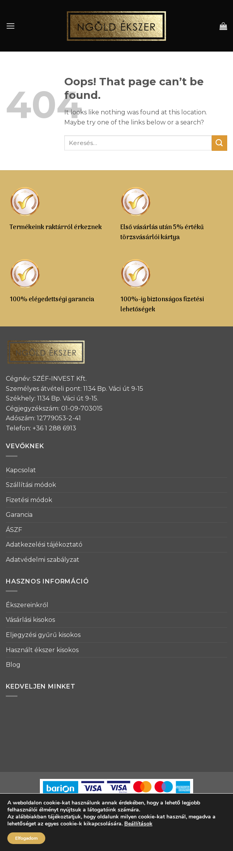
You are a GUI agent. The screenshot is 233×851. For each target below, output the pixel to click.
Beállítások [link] (138, 823)
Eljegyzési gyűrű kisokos (43, 635)
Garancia (19, 514)
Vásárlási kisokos (30, 619)
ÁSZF (14, 529)
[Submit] (219, 142)
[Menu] (10, 25)
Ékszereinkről (27, 605)
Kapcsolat (21, 470)
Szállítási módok (31, 485)
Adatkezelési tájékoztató (44, 544)
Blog (13, 664)
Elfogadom (26, 838)
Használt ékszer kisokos (42, 650)
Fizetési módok (29, 500)
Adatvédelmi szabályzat (42, 559)
